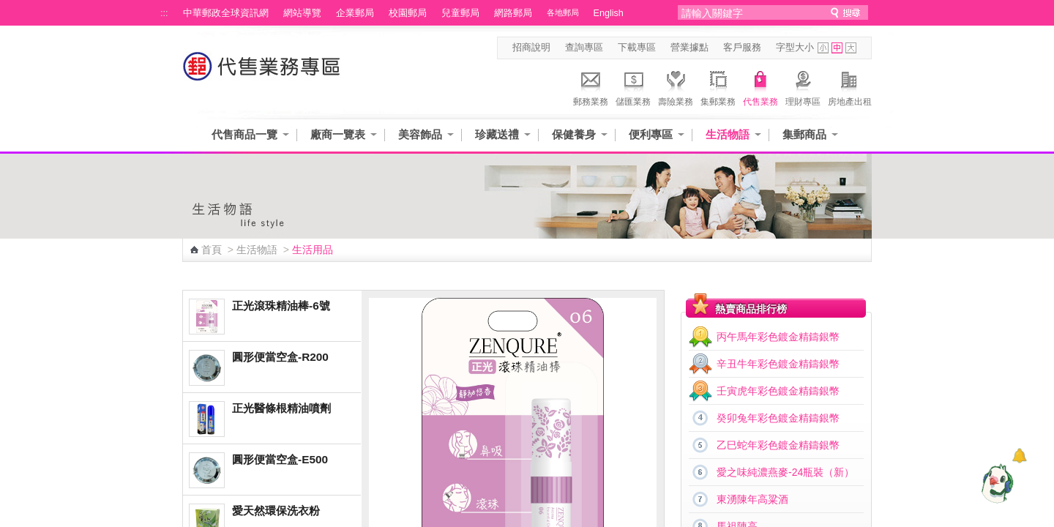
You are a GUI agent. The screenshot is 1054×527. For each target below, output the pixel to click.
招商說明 (531, 47)
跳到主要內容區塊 (7, 7)
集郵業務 (718, 86)
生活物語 (728, 134)
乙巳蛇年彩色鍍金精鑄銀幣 (778, 445)
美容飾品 (420, 134)
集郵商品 (804, 134)
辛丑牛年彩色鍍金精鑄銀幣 (778, 364)
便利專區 (651, 134)
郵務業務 (590, 86)
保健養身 (574, 134)
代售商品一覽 (244, 134)
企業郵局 (355, 13)
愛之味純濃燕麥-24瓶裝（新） (785, 472)
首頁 (211, 249)
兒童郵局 (460, 13)
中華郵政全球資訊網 (226, 13)
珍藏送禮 (497, 134)
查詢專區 (584, 47)
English (609, 13)
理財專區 (803, 86)
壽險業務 (675, 86)
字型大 (850, 47)
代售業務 (760, 86)
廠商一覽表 (337, 134)
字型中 (836, 47)
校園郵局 (408, 13)
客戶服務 (742, 47)
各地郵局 (563, 12)
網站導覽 (302, 13)
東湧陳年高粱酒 (752, 499)
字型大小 (795, 47)
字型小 (823, 47)
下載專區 (637, 47)
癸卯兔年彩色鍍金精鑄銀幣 (778, 418)
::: (164, 13)
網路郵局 (513, 13)
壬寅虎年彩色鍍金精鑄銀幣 (778, 391)
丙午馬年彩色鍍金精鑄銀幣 (778, 337)
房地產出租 (850, 86)
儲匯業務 (633, 86)
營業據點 (689, 47)
